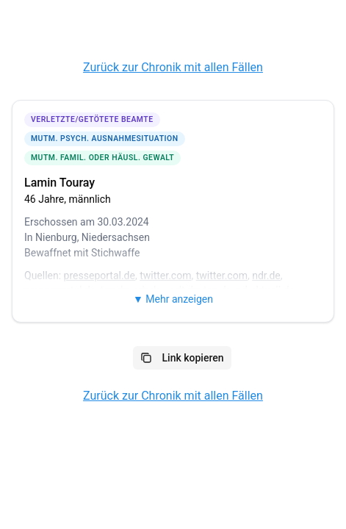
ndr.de (266, 275)
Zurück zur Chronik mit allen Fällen (173, 67)
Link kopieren (182, 358)
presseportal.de (99, 275)
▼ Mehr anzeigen (173, 299)
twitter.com (165, 275)
